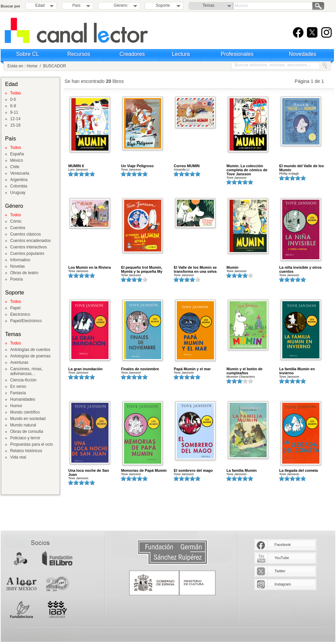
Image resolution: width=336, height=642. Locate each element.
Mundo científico (25, 412)
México (16, 160)
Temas (208, 5)
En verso (18, 386)
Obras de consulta (26, 431)
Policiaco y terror (25, 438)
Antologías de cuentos (30, 349)
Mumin (232, 267)
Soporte (163, 5)
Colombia (18, 186)
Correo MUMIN (186, 166)
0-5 (13, 99)
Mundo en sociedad (28, 418)
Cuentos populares (27, 253)
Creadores (132, 54)
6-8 (13, 106)
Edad (40, 5)
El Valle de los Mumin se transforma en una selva (195, 269)
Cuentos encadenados (30, 240)
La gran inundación (85, 369)
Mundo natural (23, 425)
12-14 (15, 118)
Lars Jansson (78, 169)
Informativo (20, 260)
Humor (16, 405)
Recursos (78, 54)
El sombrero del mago (193, 470)
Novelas (17, 266)
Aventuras (19, 362)
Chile (14, 166)
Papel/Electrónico (26, 320)
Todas (15, 93)
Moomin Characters (240, 376)
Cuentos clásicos (25, 234)
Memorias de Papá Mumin (144, 470)
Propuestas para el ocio (31, 444)
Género (119, 5)
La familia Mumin (241, 470)
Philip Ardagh (289, 173)
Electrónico (20, 314)
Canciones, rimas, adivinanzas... (26, 371)
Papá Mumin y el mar (192, 369)
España (17, 154)
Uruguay (17, 192)
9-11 (14, 112)
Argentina (18, 179)
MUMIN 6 (76, 166)
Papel (15, 308)
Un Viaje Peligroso (137, 166)
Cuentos (17, 227)
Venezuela (19, 173)
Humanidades (22, 399)
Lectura (181, 54)
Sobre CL (27, 54)
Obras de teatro (24, 272)
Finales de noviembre (140, 369)
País (76, 5)
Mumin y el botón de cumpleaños (244, 371)
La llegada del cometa (298, 470)
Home (32, 66)
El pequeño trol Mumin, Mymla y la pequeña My (141, 269)
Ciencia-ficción (23, 380)
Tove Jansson (131, 169)
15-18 (15, 125)
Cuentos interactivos (28, 247)
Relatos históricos (26, 450)
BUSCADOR (54, 66)
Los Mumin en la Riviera (89, 267)
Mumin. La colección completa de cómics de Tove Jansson (246, 170)
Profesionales (237, 54)
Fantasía (18, 393)
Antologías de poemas (30, 356)
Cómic (16, 221)
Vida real (18, 457)
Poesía (16, 279)
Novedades (302, 54)
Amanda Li (181, 169)
